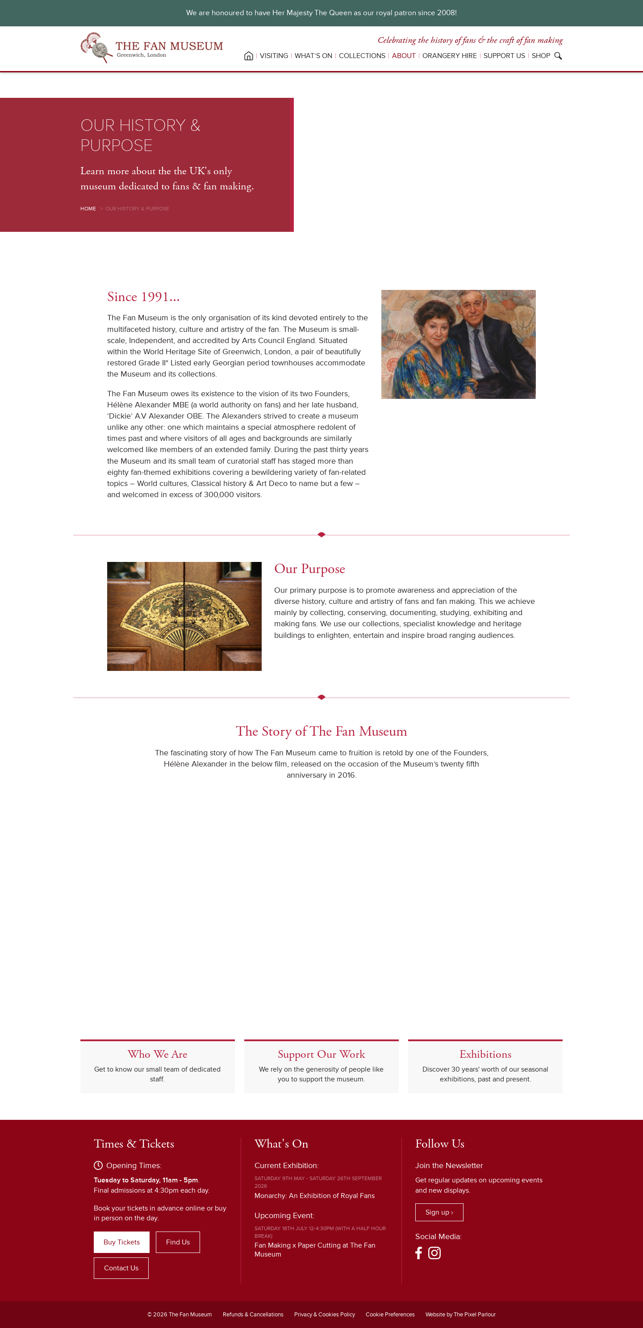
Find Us (178, 1242)
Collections (362, 55)
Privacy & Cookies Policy (324, 1314)
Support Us (504, 55)
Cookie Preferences (390, 1314)
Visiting (274, 55)
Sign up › (439, 1212)
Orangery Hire (449, 55)
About (404, 55)
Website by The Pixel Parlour (461, 1314)
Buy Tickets (122, 1242)
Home (88, 208)
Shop (541, 55)
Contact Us (121, 1268)
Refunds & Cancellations (253, 1314)
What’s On (313, 55)
